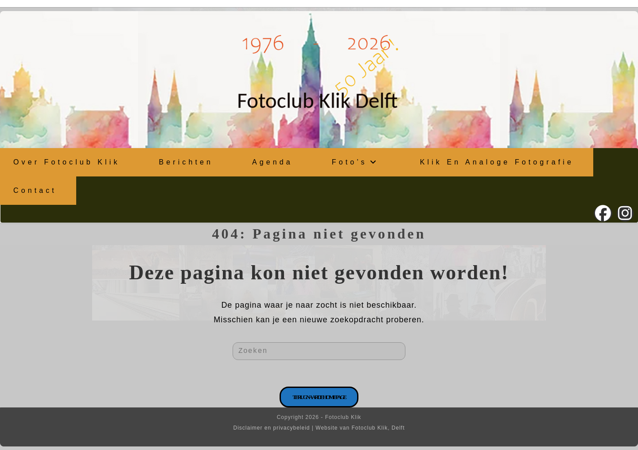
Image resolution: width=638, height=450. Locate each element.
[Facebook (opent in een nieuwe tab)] (603, 213)
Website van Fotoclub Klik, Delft (360, 428)
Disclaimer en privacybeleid (271, 428)
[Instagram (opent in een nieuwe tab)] (625, 213)
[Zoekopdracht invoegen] (319, 351)
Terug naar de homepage (319, 397)
